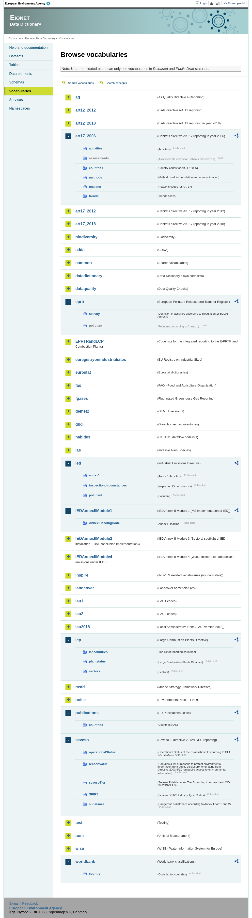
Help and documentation (28, 47)
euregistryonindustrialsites (100, 359)
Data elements (20, 74)
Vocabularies (20, 91)
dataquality (85, 289)
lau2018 (82, 627)
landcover (84, 588)
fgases (81, 398)
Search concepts (116, 82)
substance (96, 804)
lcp (78, 640)
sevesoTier (97, 782)
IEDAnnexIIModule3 (93, 538)
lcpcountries (98, 652)
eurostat (83, 372)
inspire (81, 575)
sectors (94, 671)
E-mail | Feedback (23, 903)
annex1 (94, 475)
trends (93, 196)
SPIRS (93, 794)
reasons (95, 187)
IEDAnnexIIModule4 (93, 557)
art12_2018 (85, 123)
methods (95, 177)
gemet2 (82, 411)
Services (16, 100)
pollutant (95, 495)
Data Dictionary (46, 38)
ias (78, 450)
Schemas (16, 82)
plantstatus (97, 661)
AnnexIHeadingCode (104, 523)
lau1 (79, 601)
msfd (80, 687)
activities (95, 148)
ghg (78, 424)
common (83, 263)
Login (203, 3)
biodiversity (86, 237)
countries (96, 168)
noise (80, 700)
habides (82, 437)
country (94, 873)
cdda (79, 250)
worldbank (85, 861)
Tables (14, 65)
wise (79, 848)
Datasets (16, 56)
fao (78, 385)
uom (79, 836)
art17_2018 (85, 224)
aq (77, 97)
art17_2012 (85, 211)
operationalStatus (102, 752)
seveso (82, 740)
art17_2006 (85, 136)
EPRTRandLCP (89, 341)
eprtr (79, 302)
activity (94, 314)
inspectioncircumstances (108, 485)
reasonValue (98, 764)
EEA (29, 3)
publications (86, 713)
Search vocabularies (81, 82)
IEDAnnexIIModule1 (93, 511)
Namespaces (19, 108)
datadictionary (88, 276)
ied (78, 463)
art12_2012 (85, 110)
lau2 (79, 614)
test (78, 823)
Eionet (29, 38)
